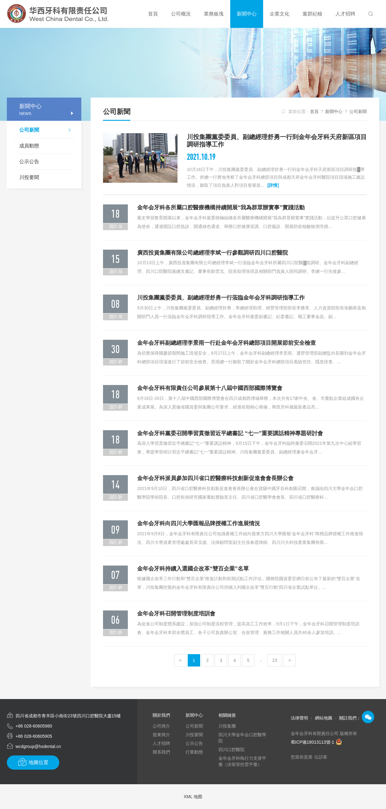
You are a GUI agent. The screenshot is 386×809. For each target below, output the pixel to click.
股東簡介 (161, 734)
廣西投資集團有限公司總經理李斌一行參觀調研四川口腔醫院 (212, 253)
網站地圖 (323, 717)
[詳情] (273, 185)
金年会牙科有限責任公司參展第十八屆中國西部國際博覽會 (209, 388)
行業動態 (194, 752)
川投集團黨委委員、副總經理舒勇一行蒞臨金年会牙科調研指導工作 (221, 298)
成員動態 (29, 145)
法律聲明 (299, 717)
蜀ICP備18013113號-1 (316, 742)
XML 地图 (193, 796)
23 (274, 660)
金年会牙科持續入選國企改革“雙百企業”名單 (193, 569)
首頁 (314, 111)
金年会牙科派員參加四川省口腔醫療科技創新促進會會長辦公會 (215, 478)
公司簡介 (161, 726)
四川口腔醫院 (231, 749)
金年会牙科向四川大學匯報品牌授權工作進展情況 (198, 523)
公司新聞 (47, 130)
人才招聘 (161, 743)
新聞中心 (334, 111)
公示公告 (29, 161)
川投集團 (227, 726)
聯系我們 (161, 752)
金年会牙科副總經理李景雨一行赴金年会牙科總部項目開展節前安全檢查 (226, 343)
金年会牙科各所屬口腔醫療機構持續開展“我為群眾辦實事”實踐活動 (221, 207)
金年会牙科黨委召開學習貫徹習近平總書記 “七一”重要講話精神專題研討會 (230, 433)
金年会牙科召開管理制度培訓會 (176, 613)
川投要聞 (29, 177)
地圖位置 (33, 762)
